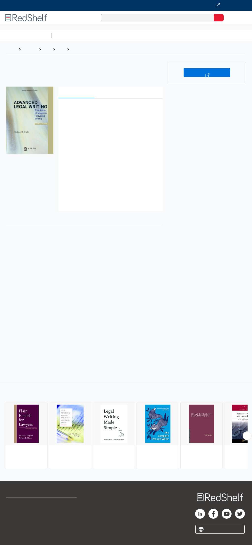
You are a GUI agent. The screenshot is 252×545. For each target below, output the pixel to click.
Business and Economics (191, 35)
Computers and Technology (140, 35)
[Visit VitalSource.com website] (126, 5)
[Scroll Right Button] (247, 435)
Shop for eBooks (20, 503)
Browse (29, 49)
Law (46, 49)
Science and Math (96, 35)
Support (12, 514)
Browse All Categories (25, 35)
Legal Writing (83, 49)
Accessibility (64, 525)
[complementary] (126, 426)
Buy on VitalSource (207, 72)
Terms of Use (64, 503)
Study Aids (66, 35)
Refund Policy (65, 514)
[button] (110, 109)
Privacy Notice (18, 525)
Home (11, 49)
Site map (13, 536)
